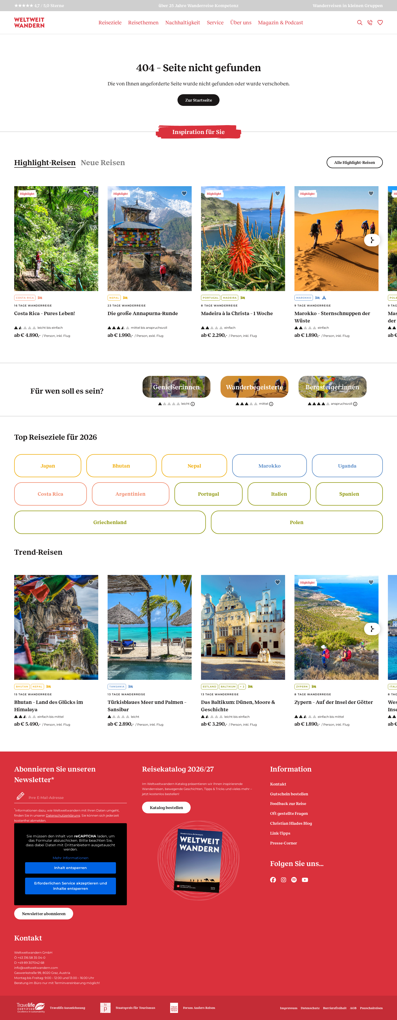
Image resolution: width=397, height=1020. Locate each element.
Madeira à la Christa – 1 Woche (237, 313)
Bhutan (121, 466)
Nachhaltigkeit (182, 22)
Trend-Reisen (38, 551)
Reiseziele (110, 22)
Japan (48, 466)
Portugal (211, 297)
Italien (279, 494)
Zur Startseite (198, 100)
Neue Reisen (103, 162)
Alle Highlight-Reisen (354, 162)
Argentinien (130, 494)
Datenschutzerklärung (63, 815)
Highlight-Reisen (45, 162)
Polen (297, 522)
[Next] (372, 240)
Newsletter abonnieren (44, 913)
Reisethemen (143, 22)
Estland (209, 686)
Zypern (302, 686)
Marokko (303, 297)
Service (215, 22)
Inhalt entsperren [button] (70, 867)
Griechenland (110, 522)
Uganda (347, 466)
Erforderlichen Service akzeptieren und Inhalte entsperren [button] (70, 886)
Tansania (117, 686)
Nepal (114, 297)
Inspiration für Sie (198, 131)
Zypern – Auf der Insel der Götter (333, 702)
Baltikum (228, 686)
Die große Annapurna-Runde (143, 313)
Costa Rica (25, 297)
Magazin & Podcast (280, 22)
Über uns (240, 22)
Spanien (349, 494)
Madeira (230, 297)
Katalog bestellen (166, 807)
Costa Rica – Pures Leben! (44, 313)
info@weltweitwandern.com (36, 968)
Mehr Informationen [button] (70, 858)
